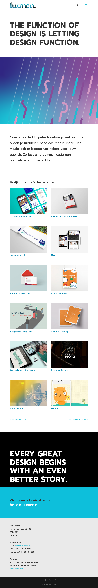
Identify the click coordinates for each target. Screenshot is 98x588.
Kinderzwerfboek (59, 293)
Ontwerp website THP (20, 216)
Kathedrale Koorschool (21, 293)
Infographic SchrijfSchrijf (21, 331)
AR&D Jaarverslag (59, 331)
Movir (53, 255)
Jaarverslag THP (17, 255)
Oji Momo (55, 408)
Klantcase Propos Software (64, 216)
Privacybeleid (16, 568)
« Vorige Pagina (18, 419)
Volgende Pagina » (78, 419)
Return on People (59, 370)
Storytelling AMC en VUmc (22, 370)
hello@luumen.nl (22, 545)
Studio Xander (16, 408)
